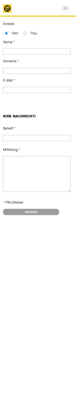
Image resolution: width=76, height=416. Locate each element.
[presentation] (34, 234)
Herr (15, 33)
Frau (34, 33)
